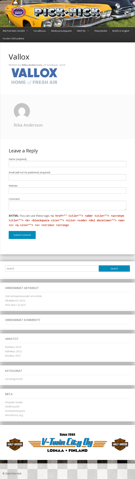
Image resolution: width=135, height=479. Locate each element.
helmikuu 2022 (13, 351)
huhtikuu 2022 (13, 347)
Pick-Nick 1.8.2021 (15, 305)
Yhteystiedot (100, 30)
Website (13, 185)
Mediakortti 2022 (15, 300)
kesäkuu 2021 (13, 355)
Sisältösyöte (12, 406)
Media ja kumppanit (61, 30)
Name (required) (18, 159)
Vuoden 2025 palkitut (13, 38)
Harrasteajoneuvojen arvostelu (23, 296)
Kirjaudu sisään (14, 402)
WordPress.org (14, 415)
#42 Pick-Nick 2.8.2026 (14, 30)
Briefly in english (120, 30)
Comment (14, 199)
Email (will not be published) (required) (29, 172)
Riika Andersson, (32, 65)
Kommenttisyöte (15, 410)
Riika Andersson (28, 125)
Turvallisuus (39, 30)
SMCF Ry (81, 30)
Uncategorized (13, 379)
